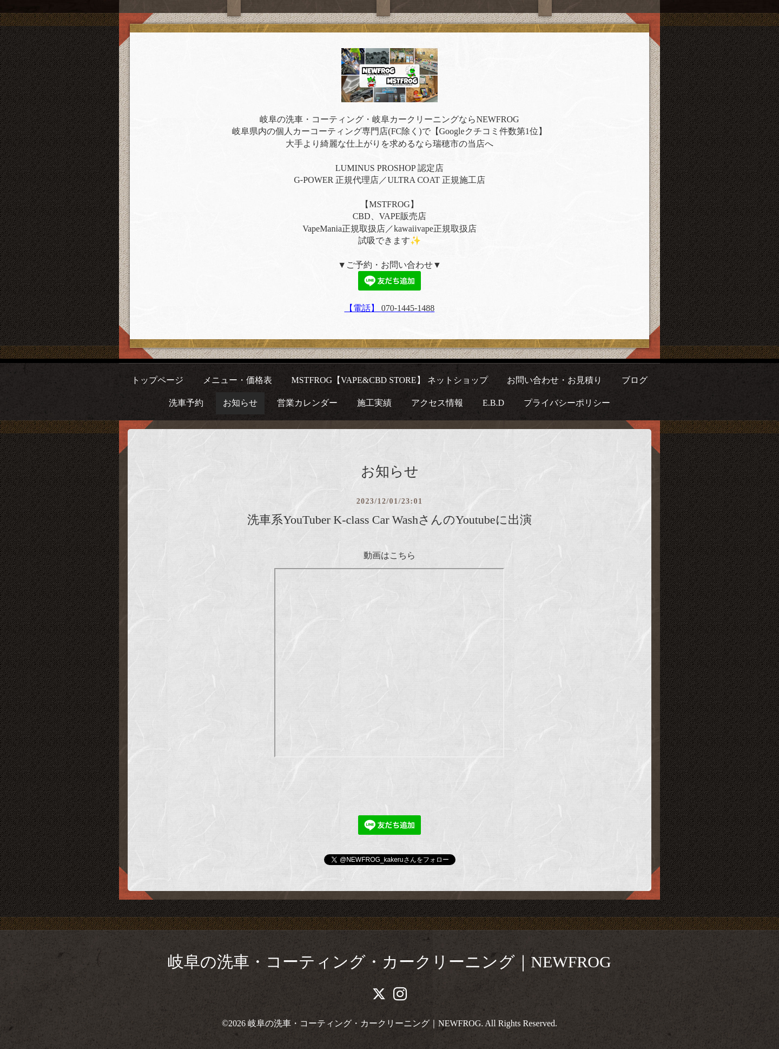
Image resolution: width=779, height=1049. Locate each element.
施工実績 (374, 402)
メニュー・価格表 (237, 380)
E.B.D (493, 402)
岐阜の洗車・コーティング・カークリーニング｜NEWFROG (389, 962)
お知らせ (240, 402)
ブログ (635, 380)
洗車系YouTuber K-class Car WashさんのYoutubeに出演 (389, 519)
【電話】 (363, 308)
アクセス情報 (437, 402)
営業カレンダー (307, 402)
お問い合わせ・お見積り (554, 380)
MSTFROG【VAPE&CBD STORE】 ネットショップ (389, 380)
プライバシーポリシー (567, 402)
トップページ (157, 380)
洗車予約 (186, 402)
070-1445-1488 (408, 308)
